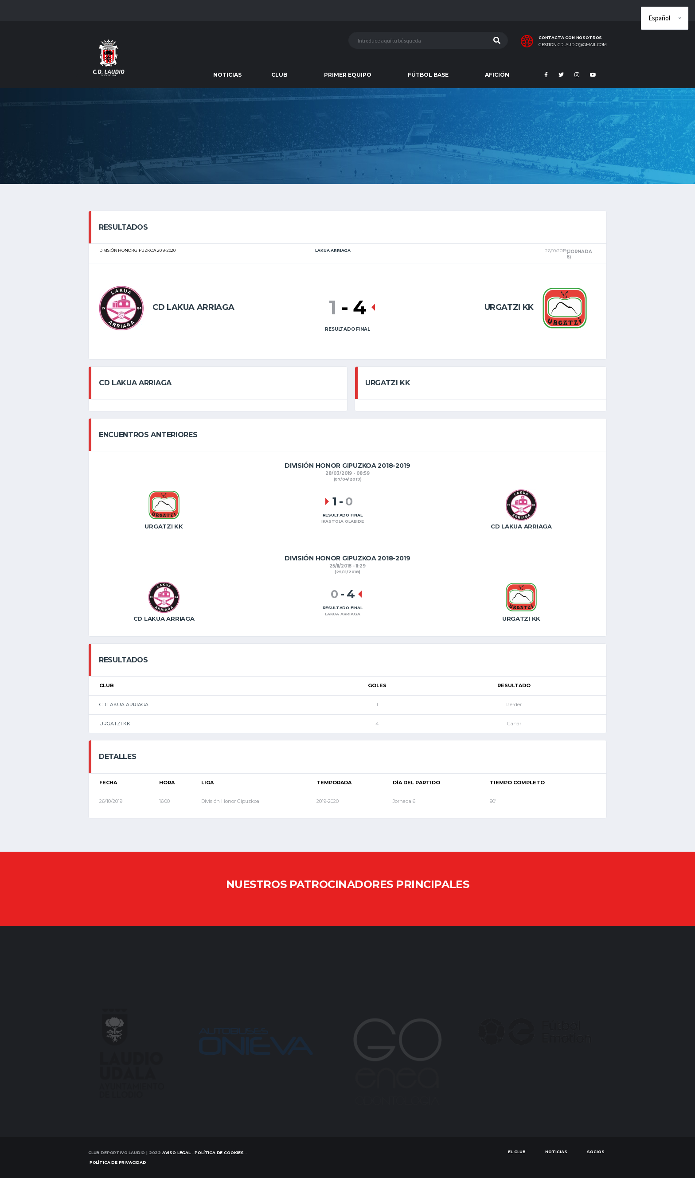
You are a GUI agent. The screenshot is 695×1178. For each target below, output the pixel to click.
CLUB (279, 74)
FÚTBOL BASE (428, 74)
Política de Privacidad (118, 1162)
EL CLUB (517, 1151)
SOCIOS (596, 1151)
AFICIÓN (497, 74)
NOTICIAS (227, 74)
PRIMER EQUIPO (347, 74)
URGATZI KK (114, 723)
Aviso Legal (176, 1152)
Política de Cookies (219, 1152)
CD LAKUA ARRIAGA (123, 704)
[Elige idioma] (664, 18)
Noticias (556, 1151)
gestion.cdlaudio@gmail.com (573, 45)
